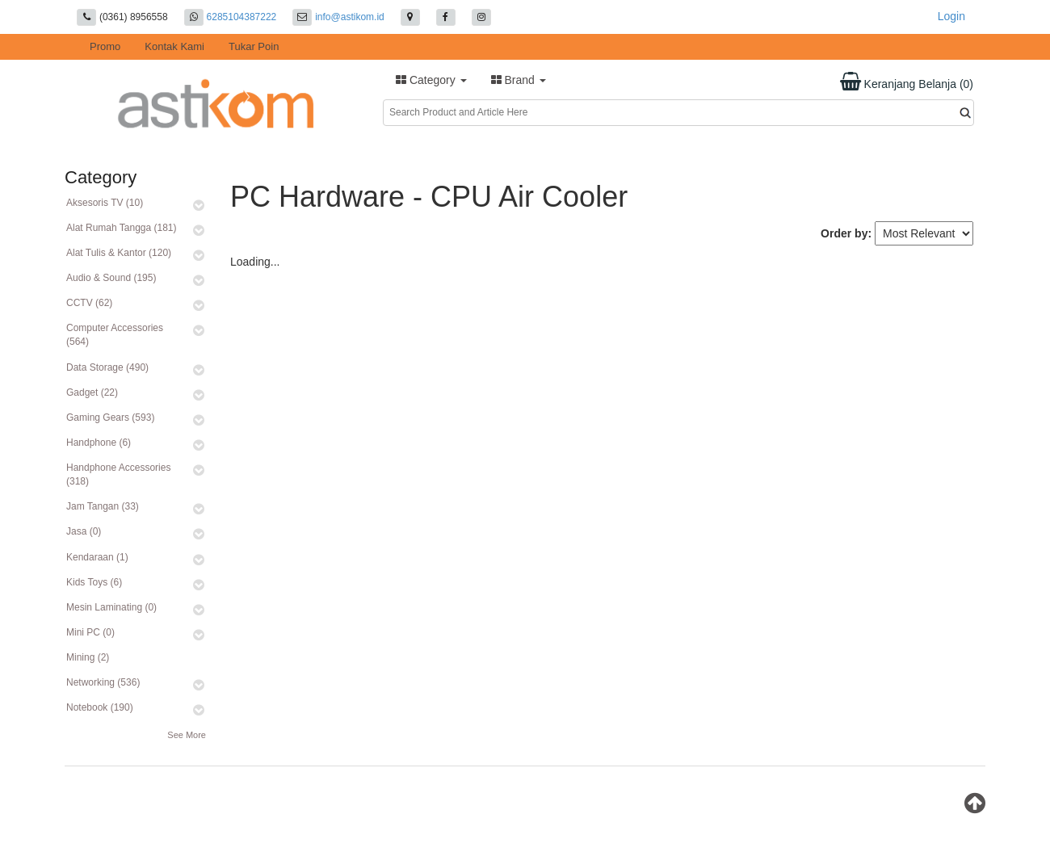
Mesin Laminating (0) (111, 607)
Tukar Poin (254, 46)
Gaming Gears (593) (110, 417)
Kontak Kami (174, 46)
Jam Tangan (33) (102, 506)
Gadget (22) (92, 392)
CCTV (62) (89, 302)
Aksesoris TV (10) (104, 202)
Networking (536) (103, 682)
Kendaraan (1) (97, 557)
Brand (518, 79)
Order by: (846, 233)
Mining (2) (87, 657)
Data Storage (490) (107, 367)
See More (186, 735)
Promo (105, 46)
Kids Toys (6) (94, 582)
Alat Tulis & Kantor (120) (118, 252)
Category (431, 79)
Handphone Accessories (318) (118, 474)
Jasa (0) (83, 531)
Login (951, 16)
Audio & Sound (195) (111, 277)
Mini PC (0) (90, 632)
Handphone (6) (98, 442)
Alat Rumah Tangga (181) (121, 227)
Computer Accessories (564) (114, 334)
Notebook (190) (99, 707)
